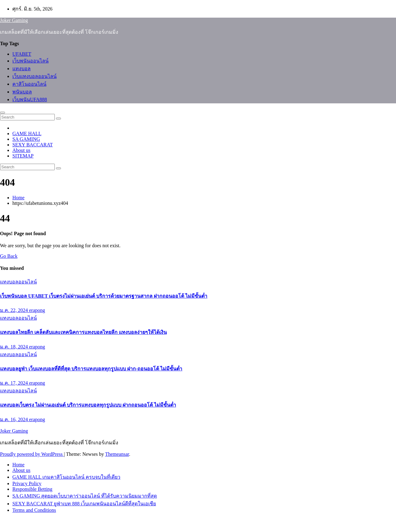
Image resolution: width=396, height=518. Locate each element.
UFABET (21, 54)
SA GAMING (26, 139)
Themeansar (117, 454)
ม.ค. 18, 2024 (14, 346)
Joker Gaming (14, 20)
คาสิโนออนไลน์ (29, 84)
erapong (37, 310)
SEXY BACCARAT (32, 144)
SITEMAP (22, 155)
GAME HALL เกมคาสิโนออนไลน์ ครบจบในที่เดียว (66, 477)
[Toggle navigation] (2, 113)
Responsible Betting (32, 489)
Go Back (8, 256)
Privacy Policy (26, 483)
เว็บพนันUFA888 (29, 99)
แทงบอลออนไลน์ (18, 281)
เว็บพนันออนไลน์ (30, 60)
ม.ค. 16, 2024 (14, 419)
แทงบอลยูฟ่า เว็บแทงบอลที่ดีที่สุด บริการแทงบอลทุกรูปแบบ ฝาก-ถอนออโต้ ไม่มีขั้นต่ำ (91, 368)
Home (18, 197)
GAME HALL (26, 133)
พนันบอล (22, 91)
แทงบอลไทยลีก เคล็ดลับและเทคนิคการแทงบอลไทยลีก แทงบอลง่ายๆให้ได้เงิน (83, 332)
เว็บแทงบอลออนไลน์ (34, 76)
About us (21, 150)
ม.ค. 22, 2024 (14, 310)
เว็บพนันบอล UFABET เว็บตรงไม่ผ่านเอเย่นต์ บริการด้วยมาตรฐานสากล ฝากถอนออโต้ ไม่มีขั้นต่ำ (103, 296)
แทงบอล (21, 68)
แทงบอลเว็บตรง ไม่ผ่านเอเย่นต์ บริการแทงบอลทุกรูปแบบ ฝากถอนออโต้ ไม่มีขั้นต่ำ (88, 405)
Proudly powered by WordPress (32, 454)
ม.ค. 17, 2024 (14, 383)
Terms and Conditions (34, 510)
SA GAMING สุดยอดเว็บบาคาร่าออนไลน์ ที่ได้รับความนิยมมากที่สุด (84, 496)
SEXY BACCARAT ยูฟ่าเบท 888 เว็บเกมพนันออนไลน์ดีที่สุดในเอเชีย (84, 503)
